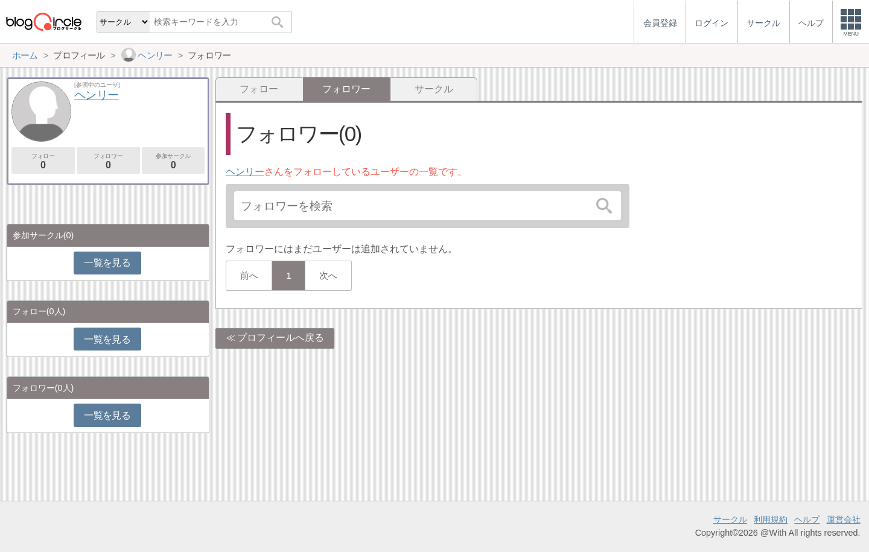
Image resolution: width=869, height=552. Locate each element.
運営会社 (844, 519)
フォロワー (108, 161)
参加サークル (173, 161)
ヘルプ (807, 519)
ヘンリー (245, 172)
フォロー (259, 89)
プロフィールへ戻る (280, 337)
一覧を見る (107, 263)
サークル (434, 89)
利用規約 (771, 519)
